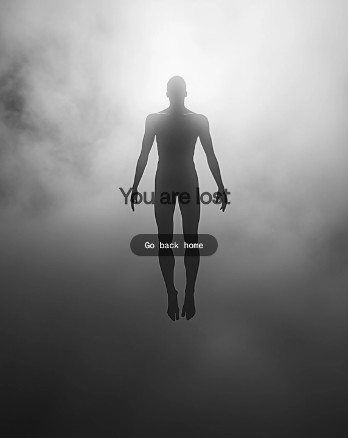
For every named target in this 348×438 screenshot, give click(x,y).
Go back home (174, 245)
